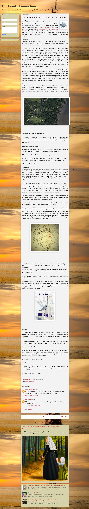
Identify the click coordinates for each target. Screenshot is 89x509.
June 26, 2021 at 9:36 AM (31, 395)
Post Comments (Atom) (48, 422)
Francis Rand (45, 27)
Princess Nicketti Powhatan (35, 493)
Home (45, 417)
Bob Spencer (28, 399)
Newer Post (25, 417)
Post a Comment (28, 409)
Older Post (64, 417)
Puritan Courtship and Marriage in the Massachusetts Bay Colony (44, 500)
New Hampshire (30, 381)
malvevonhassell (29, 389)
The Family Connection (18, 6)
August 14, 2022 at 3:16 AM (32, 406)
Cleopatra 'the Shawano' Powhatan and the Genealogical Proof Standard (46, 485)
